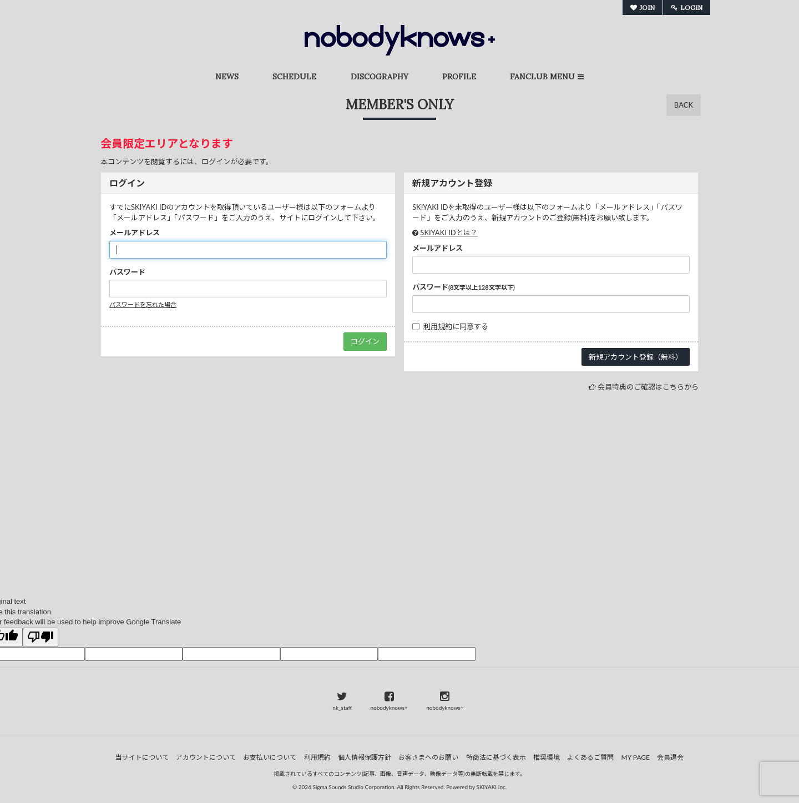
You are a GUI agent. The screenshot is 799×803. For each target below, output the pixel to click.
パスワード (127, 271)
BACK (683, 104)
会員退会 (670, 757)
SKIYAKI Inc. (492, 787)
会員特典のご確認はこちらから (648, 386)
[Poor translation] (40, 638)
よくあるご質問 (590, 757)
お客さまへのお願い (428, 757)
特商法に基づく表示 (496, 757)
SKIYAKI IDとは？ (448, 232)
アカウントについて (206, 757)
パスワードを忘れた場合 (142, 304)
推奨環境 (546, 757)
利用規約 (437, 326)
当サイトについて (142, 757)
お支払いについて (269, 757)
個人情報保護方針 (364, 757)
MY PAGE (635, 757)
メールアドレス (134, 232)
